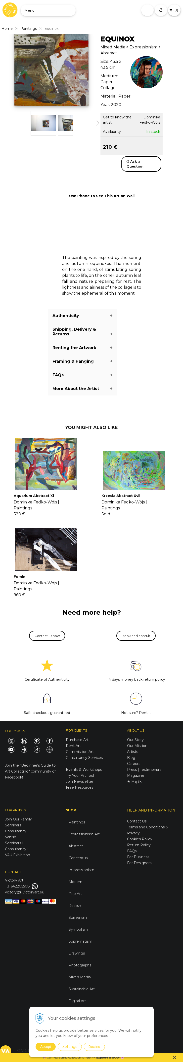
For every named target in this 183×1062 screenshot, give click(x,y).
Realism (76, 905)
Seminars (13, 825)
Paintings (77, 822)
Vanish (10, 837)
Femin (19, 576)
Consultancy (15, 831)
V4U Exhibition (17, 855)
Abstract (76, 846)
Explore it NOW (108, 1057)
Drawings (77, 953)
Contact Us (136, 821)
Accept (45, 1047)
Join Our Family (18, 819)
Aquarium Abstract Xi (34, 496)
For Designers (139, 863)
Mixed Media (80, 977)
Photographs (80, 965)
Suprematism (80, 941)
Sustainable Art (82, 989)
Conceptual (79, 858)
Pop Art (75, 893)
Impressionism (81, 870)
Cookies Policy (139, 839)
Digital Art (77, 1001)
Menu (29, 10)
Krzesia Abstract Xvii (120, 496)
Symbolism (78, 929)
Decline (94, 1047)
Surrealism (78, 917)
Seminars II (15, 843)
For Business (138, 857)
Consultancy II (17, 849)
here (88, 1057)
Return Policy (139, 845)
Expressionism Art (84, 834)
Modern (75, 882)
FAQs (132, 851)
